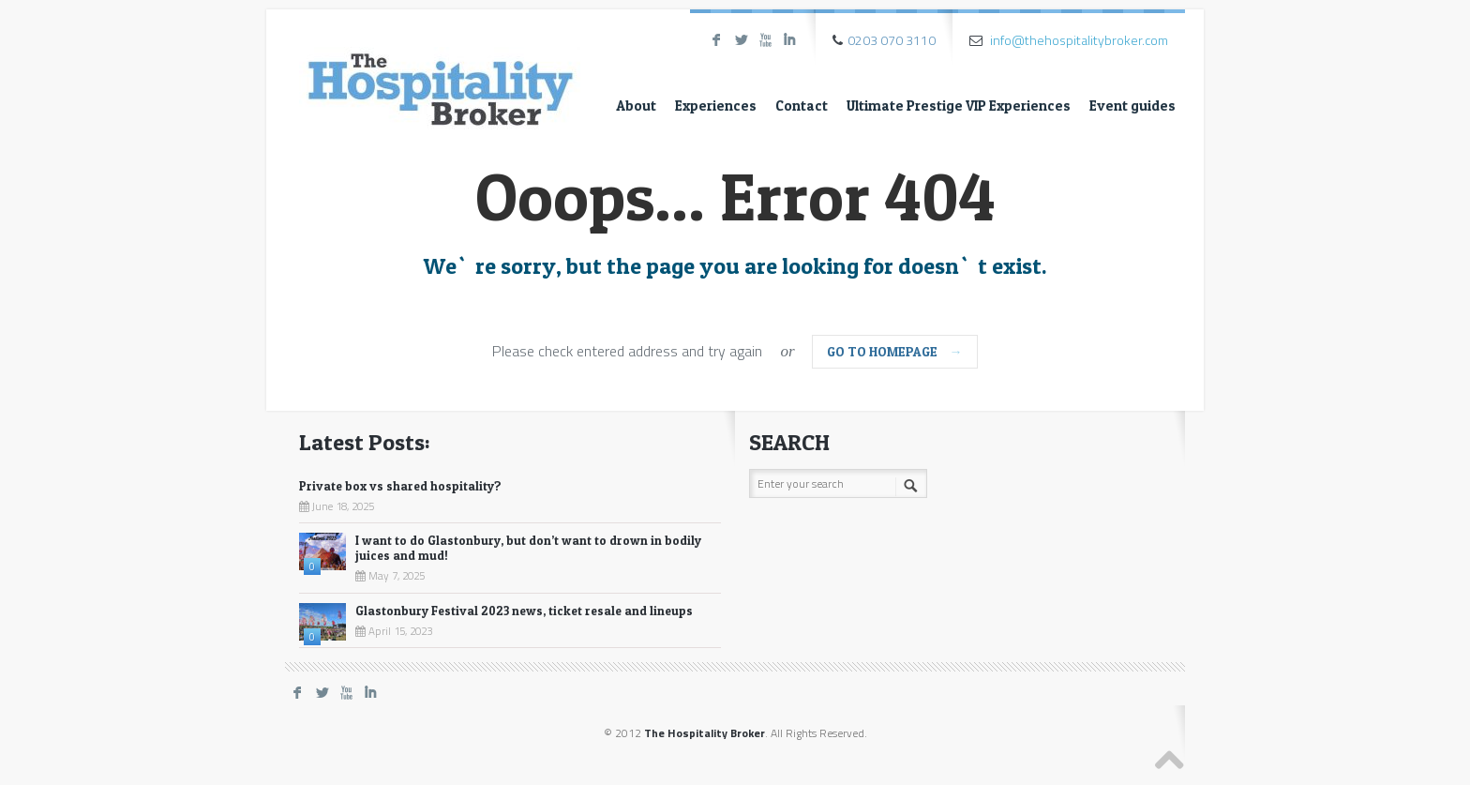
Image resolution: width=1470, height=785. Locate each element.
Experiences (716, 105)
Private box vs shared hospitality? (400, 485)
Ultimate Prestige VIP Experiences (959, 105)
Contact (801, 105)
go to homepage (895, 351)
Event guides (1132, 105)
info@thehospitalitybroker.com (1079, 40)
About (636, 105)
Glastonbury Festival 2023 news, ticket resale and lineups (524, 610)
